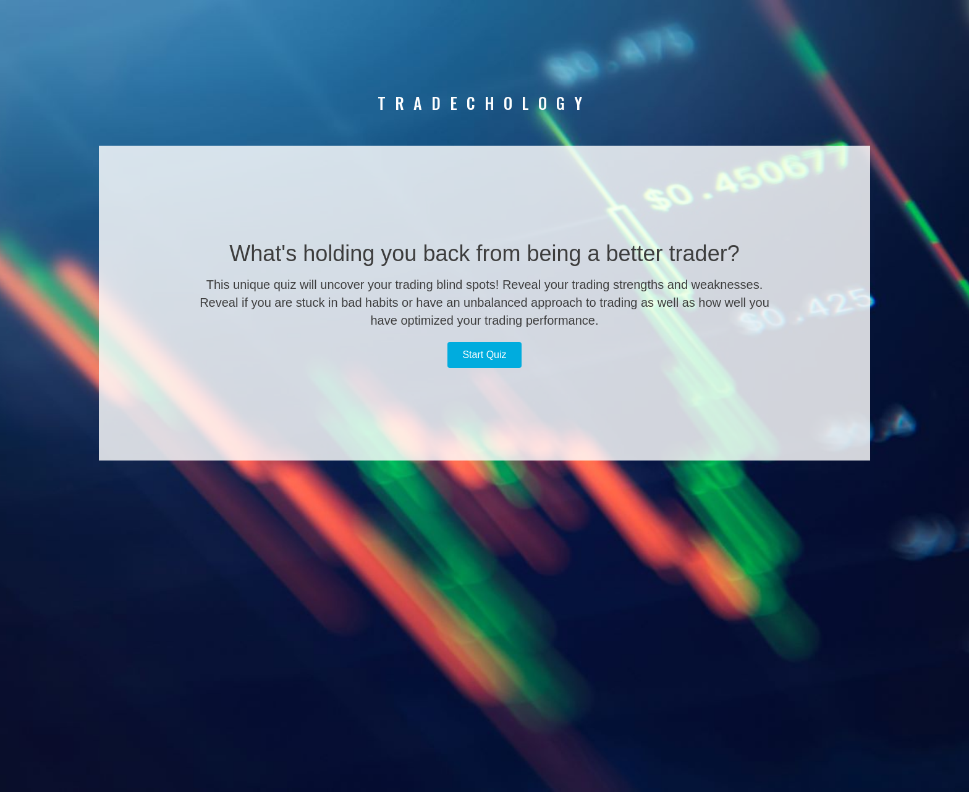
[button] (484, 355)
